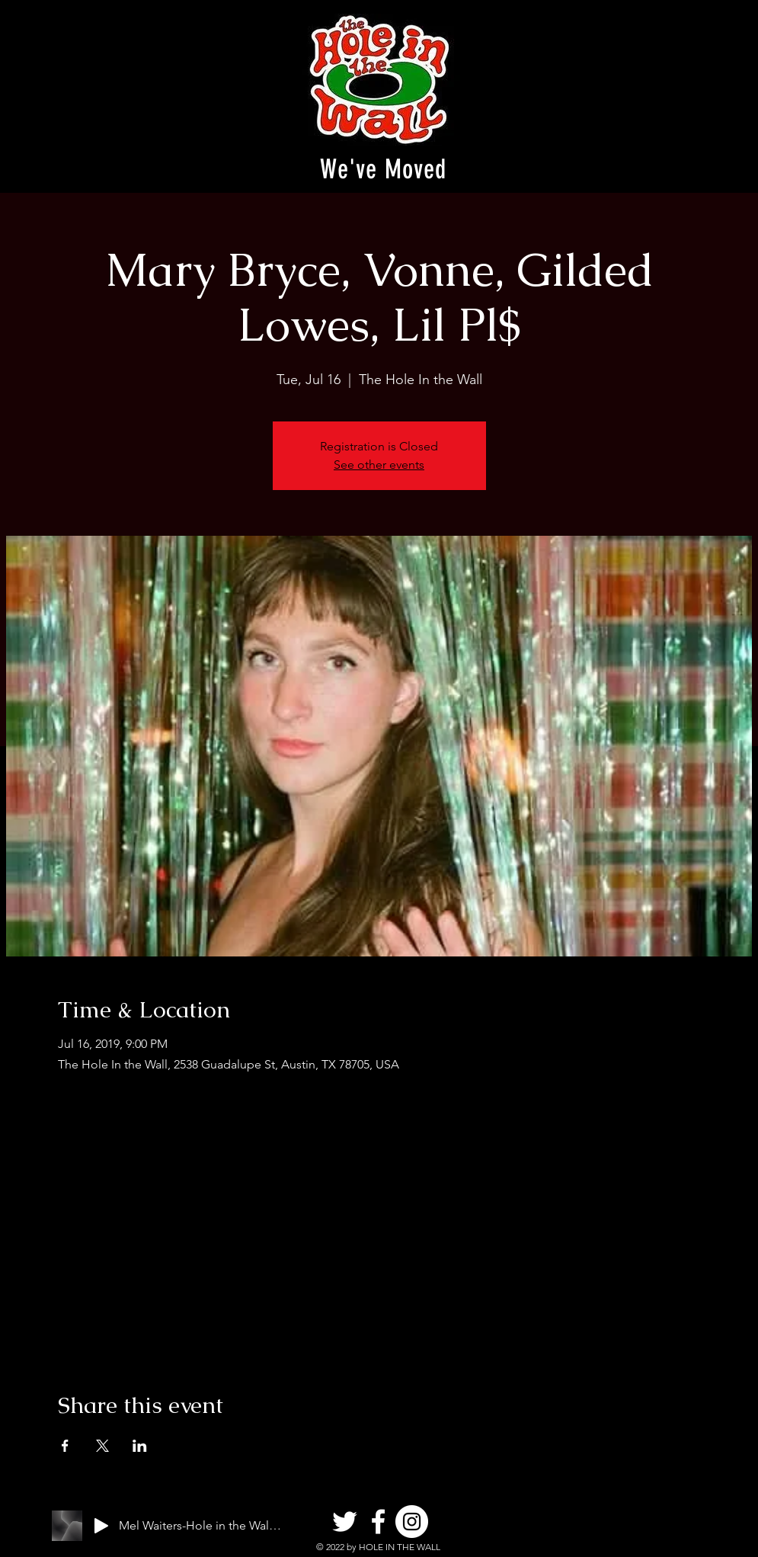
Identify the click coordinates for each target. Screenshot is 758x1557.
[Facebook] (378, 1521)
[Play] (101, 1525)
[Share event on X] (102, 1446)
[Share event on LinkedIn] (140, 1446)
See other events (379, 464)
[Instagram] (411, 1521)
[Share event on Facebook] (65, 1446)
